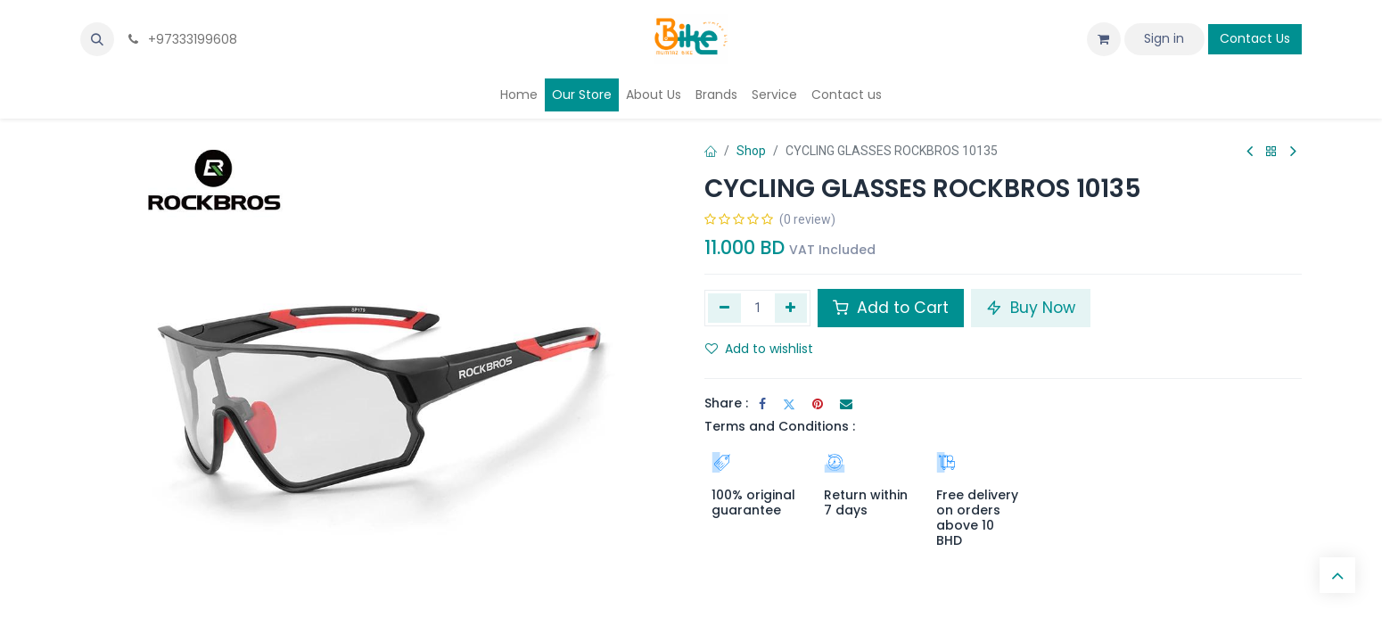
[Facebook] (762, 404)
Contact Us (1255, 38)
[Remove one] (724, 307)
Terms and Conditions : (779, 426)
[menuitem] (519, 94)
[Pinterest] (817, 404)
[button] (97, 39)
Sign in (1164, 38)
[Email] (846, 404)
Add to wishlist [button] (759, 349)
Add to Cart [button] (891, 307)
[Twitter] (789, 404)
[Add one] (791, 307)
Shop (751, 151)
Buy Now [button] (1030, 307)
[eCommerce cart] (1104, 39)
